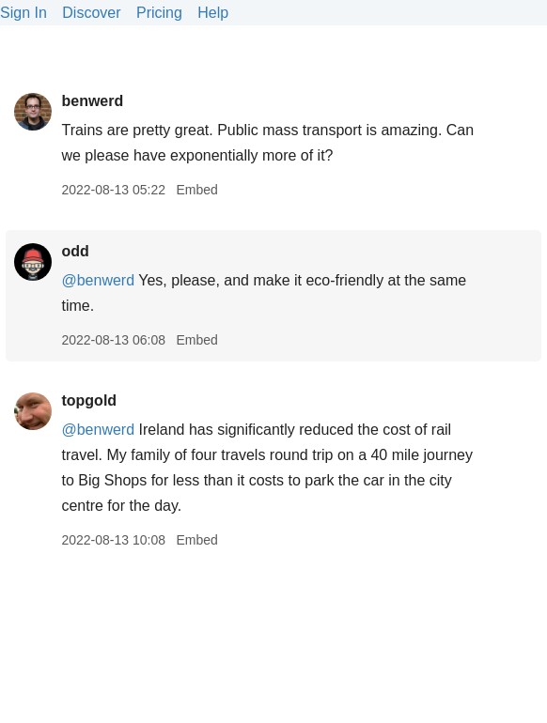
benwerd (92, 101)
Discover (91, 13)
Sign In (23, 13)
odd (74, 251)
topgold (89, 400)
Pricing (159, 13)
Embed (196, 189)
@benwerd (97, 280)
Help (212, 13)
